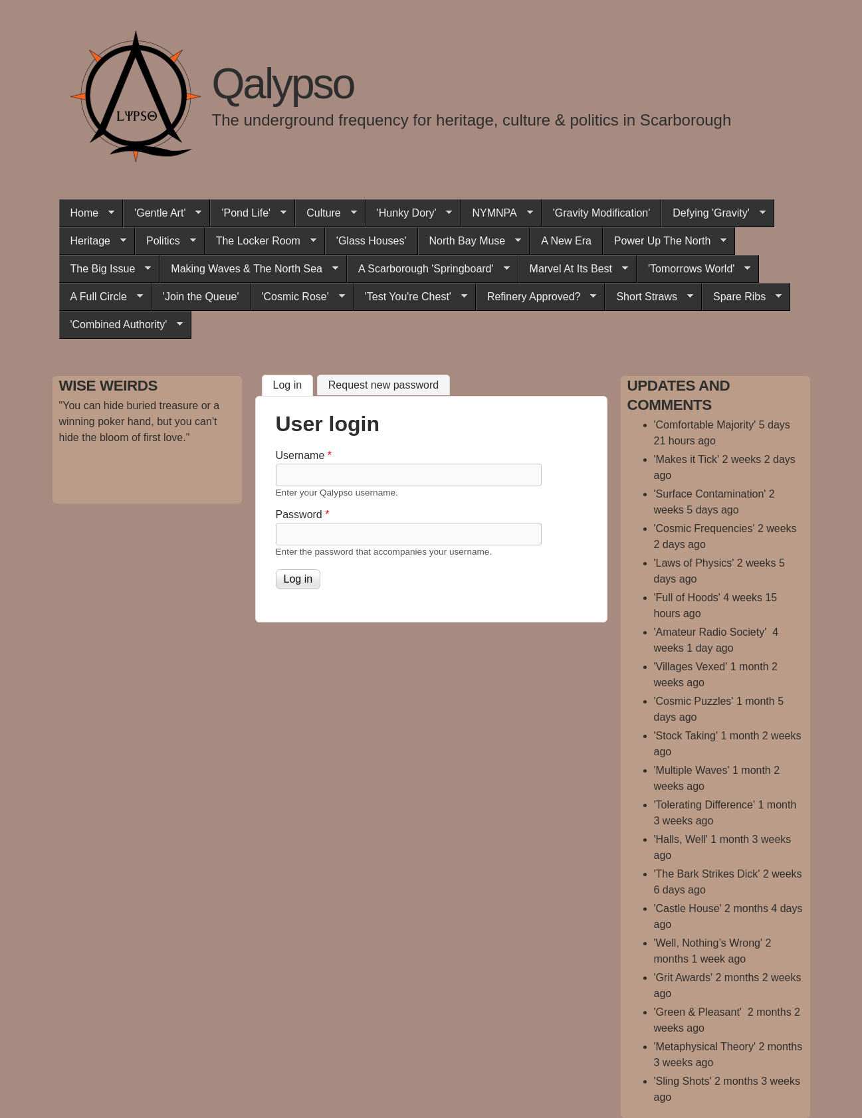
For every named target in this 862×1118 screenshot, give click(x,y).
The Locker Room (260, 241)
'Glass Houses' (371, 240)
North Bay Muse (470, 241)
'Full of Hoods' (687, 597)
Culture (326, 213)
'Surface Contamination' (710, 494)
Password (303, 514)
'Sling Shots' (683, 1081)
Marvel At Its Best (573, 269)
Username (304, 455)
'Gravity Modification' (602, 213)
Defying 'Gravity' (713, 213)
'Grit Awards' (683, 977)
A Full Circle (101, 297)
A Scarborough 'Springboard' (428, 269)
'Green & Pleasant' (699, 1012)
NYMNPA (496, 213)
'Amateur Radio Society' (712, 632)
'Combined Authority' (121, 325)
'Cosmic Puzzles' (694, 701)
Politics (165, 241)
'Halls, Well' (681, 839)
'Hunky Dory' (409, 213)
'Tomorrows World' (693, 269)
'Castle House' (688, 908)
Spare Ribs (742, 297)
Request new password (383, 385)
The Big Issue (105, 269)
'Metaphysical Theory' (705, 1046)
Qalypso (283, 84)
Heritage (92, 241)
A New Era (566, 240)
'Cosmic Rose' (298, 297)
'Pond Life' (248, 213)
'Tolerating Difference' (705, 804)
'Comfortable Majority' (705, 424)
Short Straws (649, 297)
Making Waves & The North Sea (249, 269)
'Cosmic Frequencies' (704, 528)
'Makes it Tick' (687, 459)
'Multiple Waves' (692, 770)
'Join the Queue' (201, 296)
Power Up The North (665, 241)
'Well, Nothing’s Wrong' (708, 943)
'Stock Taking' (686, 735)
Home (87, 213)
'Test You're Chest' (410, 297)
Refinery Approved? (536, 297)
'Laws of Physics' (694, 563)
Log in (293, 383)
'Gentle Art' (162, 213)
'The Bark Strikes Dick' (707, 874)
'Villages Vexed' (691, 666)
